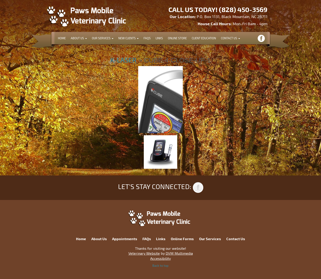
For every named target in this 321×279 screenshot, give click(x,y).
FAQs (147, 38)
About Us (79, 38)
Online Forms (182, 239)
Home (62, 38)
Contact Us (230, 38)
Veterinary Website (144, 253)
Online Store (177, 38)
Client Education (204, 38)
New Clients (128, 38)
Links (159, 38)
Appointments (124, 239)
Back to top (160, 265)
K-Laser (123, 60)
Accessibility (160, 258)
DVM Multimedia (179, 253)
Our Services (102, 38)
